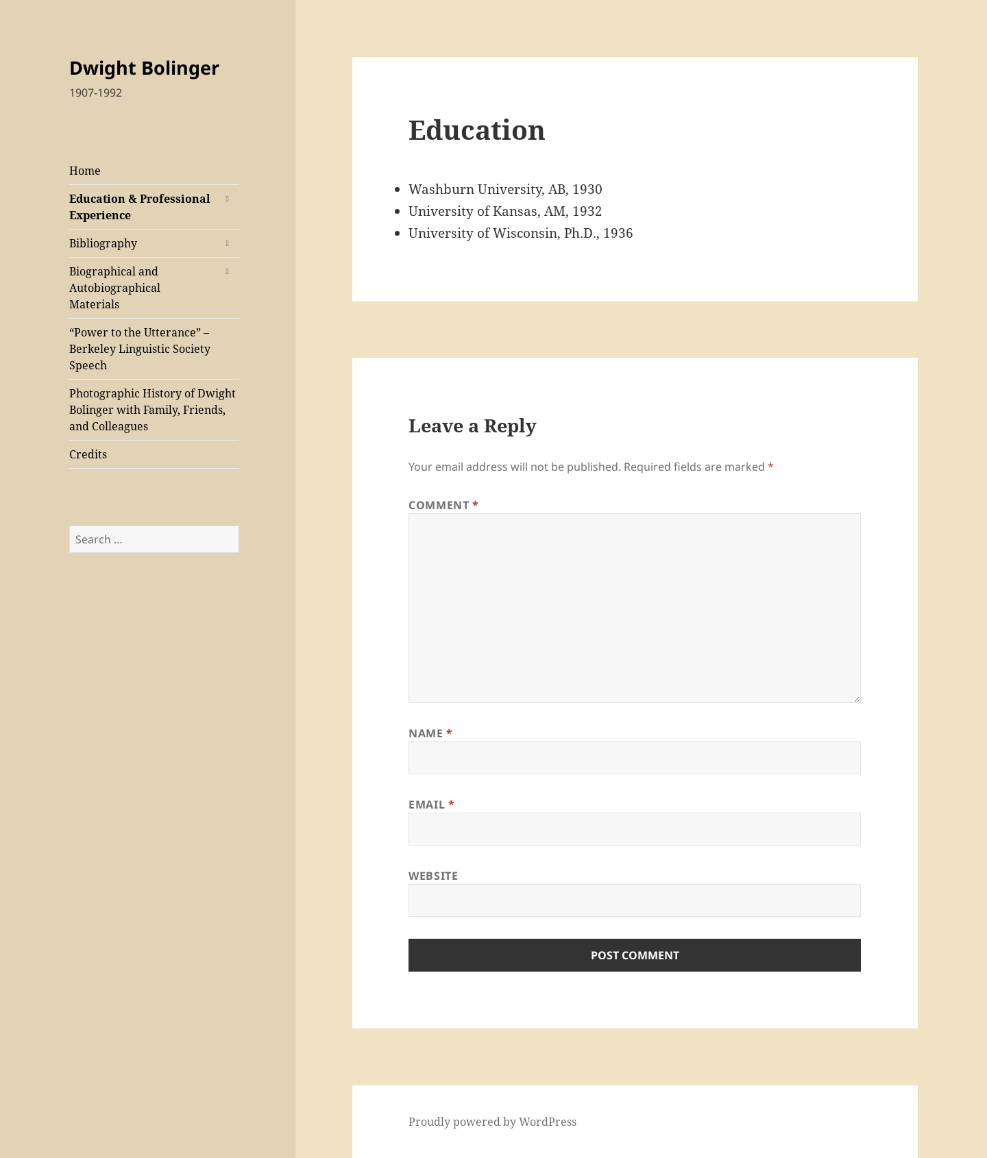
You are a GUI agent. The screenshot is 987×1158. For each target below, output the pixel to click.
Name (431, 733)
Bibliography (103, 243)
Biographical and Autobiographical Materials (114, 288)
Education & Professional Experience (139, 207)
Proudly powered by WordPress (492, 1121)
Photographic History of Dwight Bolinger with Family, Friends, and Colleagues (152, 410)
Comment (444, 505)
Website (433, 875)
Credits (88, 454)
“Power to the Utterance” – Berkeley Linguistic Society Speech (139, 349)
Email (431, 804)
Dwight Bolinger (144, 67)
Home (85, 170)
